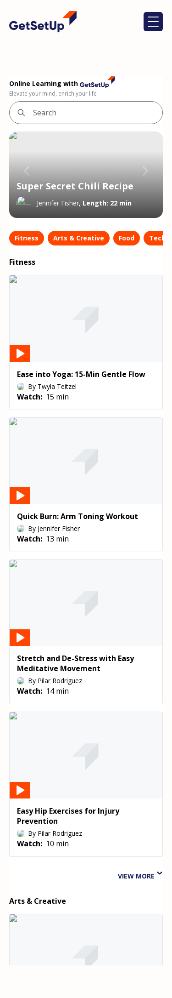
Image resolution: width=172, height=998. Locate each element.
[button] (153, 21)
